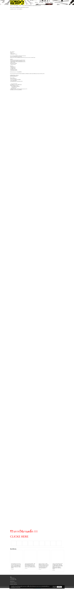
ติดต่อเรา (51, 2)
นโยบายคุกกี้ (18, 587)
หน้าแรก (36, 2)
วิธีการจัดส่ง (47, 2)
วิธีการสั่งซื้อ (41, 2)
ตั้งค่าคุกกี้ (54, 586)
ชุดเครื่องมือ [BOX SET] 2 (59, 2)
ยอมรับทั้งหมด (59, 586)
